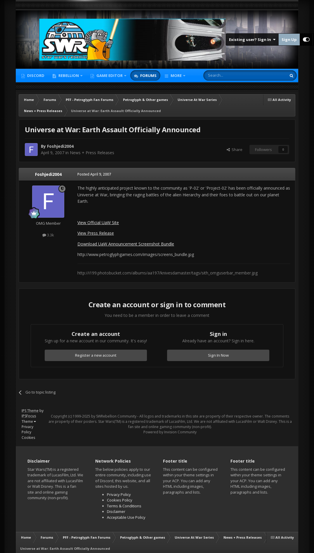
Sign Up (289, 39)
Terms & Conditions (124, 506)
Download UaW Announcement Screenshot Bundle (125, 244)
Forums (148, 75)
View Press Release (95, 233)
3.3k (48, 235)
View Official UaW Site (98, 222)
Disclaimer (116, 511)
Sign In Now (218, 355)
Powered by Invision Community (170, 432)
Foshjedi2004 (48, 174)
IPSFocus (29, 415)
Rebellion (69, 75)
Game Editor (110, 75)
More (176, 75)
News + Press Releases (92, 152)
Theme (29, 421)
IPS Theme (30, 410)
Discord (35, 75)
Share (234, 149)
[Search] (230, 75)
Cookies (28, 437)
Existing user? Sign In (252, 39)
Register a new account (96, 355)
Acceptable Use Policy (126, 517)
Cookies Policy (119, 500)
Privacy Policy (27, 429)
